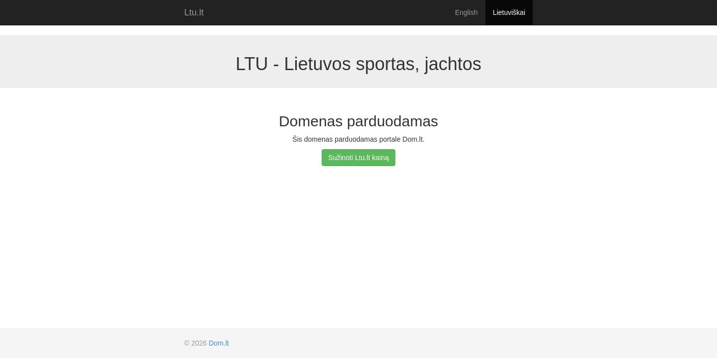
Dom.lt (219, 343)
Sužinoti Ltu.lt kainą (358, 158)
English (466, 12)
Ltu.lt (194, 12)
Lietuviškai (509, 12)
